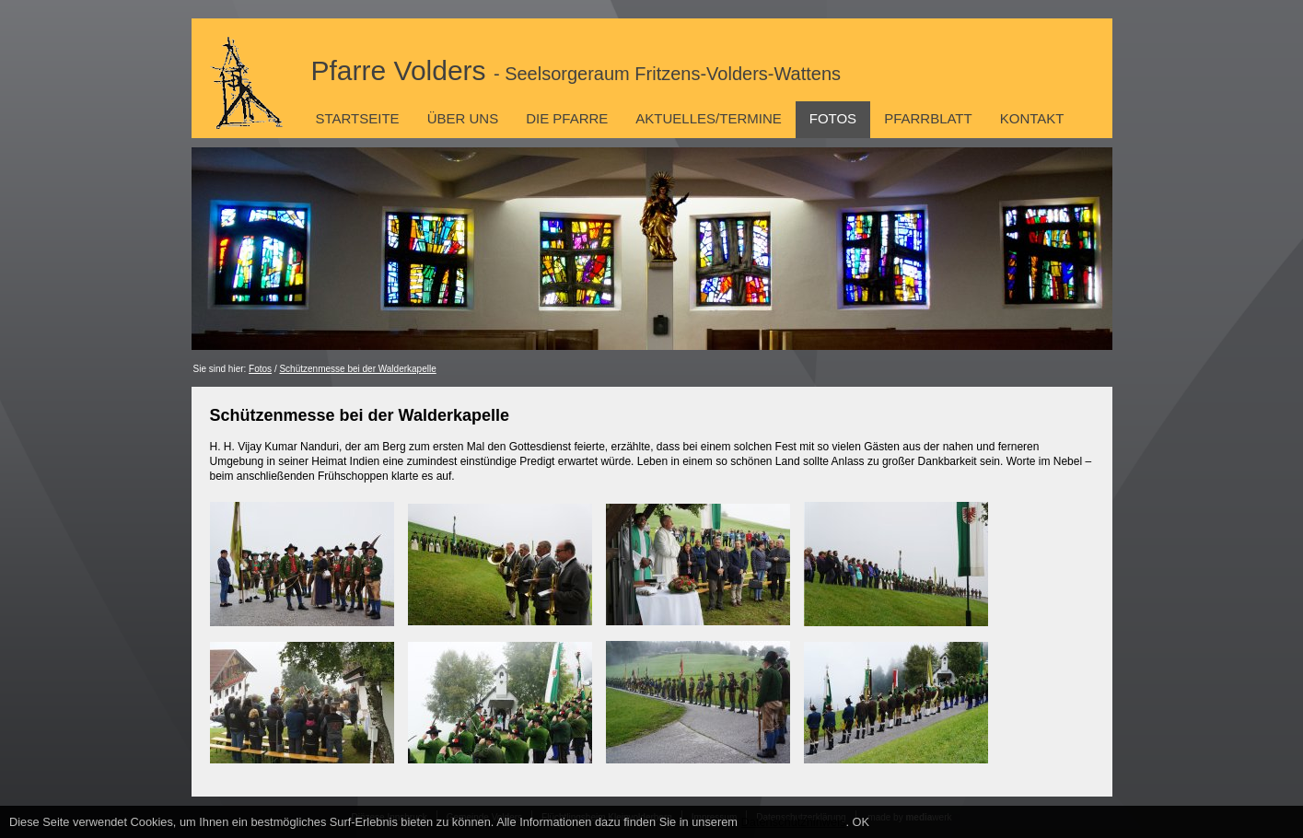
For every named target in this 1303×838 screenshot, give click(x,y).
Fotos (832, 118)
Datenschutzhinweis (793, 822)
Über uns (463, 118)
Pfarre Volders (576, 70)
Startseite (358, 118)
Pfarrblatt (928, 118)
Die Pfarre (567, 118)
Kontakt (1032, 118)
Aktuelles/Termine (708, 118)
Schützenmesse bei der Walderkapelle (357, 369)
